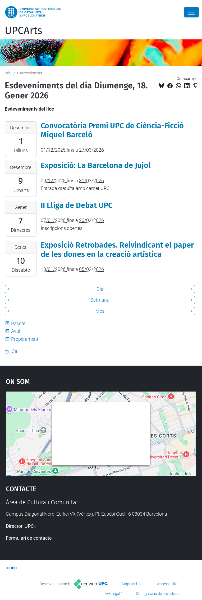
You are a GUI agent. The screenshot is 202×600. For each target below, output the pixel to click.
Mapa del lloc (132, 584)
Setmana (99, 300)
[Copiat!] (195, 86)
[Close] (191, 12)
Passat (18, 323)
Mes (99, 311)
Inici (8, 73)
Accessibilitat (168, 584)
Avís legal (112, 594)
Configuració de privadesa (157, 594)
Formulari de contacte (29, 538)
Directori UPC (20, 526)
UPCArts (23, 30)
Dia (100, 289)
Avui (15, 331)
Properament (24, 339)
